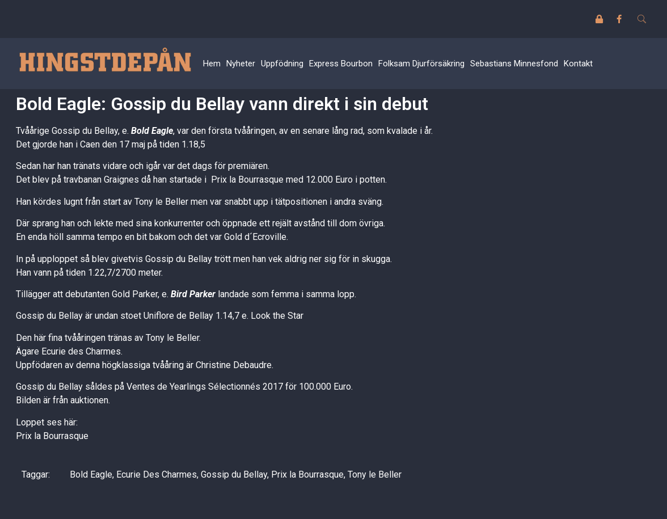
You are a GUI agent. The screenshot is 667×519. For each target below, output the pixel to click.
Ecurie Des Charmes (156, 474)
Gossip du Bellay (234, 474)
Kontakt (578, 63)
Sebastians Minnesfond (514, 63)
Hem (212, 63)
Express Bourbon (341, 63)
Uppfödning (282, 63)
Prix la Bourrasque (52, 436)
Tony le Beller (375, 474)
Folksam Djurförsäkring (421, 63)
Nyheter (240, 63)
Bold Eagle (152, 130)
